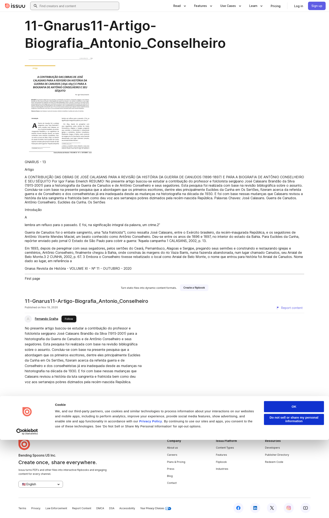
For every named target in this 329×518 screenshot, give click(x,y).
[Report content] (289, 307)
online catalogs (165, 421)
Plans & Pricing (176, 461)
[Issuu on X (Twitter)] (272, 508)
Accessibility (127, 508)
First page (32, 278)
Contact (172, 482)
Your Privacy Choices (155, 508)
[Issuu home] (15, 6)
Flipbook (221, 461)
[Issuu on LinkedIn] (255, 508)
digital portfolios (110, 421)
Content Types (225, 447)
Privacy (35, 508)
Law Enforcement (56, 508)
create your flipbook (262, 421)
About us (172, 447)
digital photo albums (194, 421)
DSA (111, 508)
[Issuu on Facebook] (238, 508)
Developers (272, 447)
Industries (222, 468)
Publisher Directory (277, 454)
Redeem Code (274, 461)
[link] (275, 6)
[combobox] (78, 6)
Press (170, 468)
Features (221, 454)
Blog (170, 476)
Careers (172, 454)
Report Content (81, 508)
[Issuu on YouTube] (305, 508)
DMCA (100, 508)
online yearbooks (138, 421)
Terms (22, 508)
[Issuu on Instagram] (289, 508)
